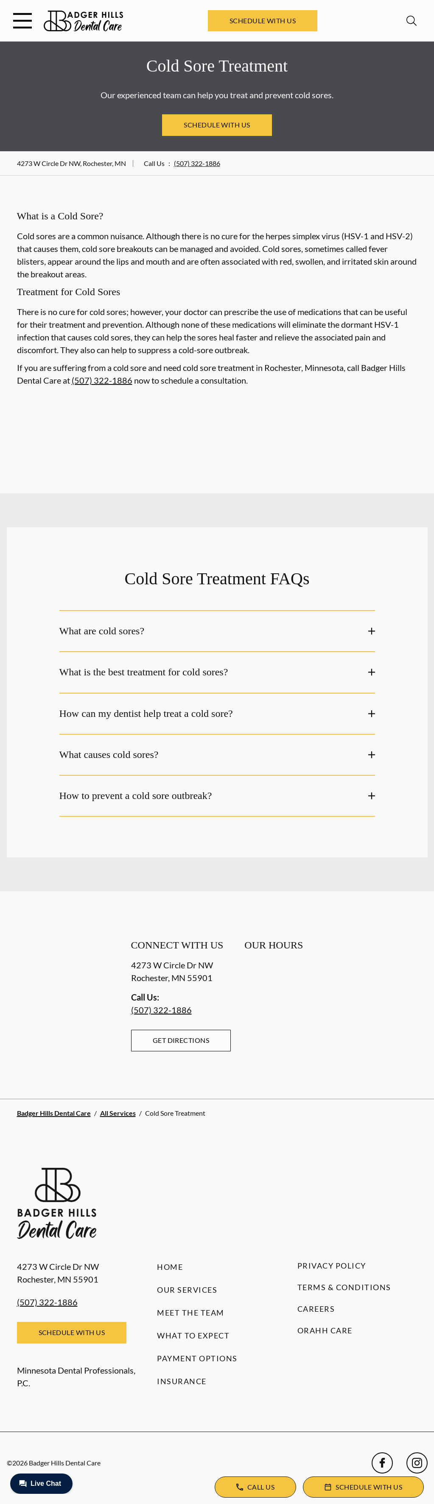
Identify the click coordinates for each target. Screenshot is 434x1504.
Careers (316, 1308)
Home (170, 1267)
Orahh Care (325, 1330)
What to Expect (193, 1335)
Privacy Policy (331, 1265)
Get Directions (181, 1040)
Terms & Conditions (344, 1287)
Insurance (182, 1381)
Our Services (187, 1289)
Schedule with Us (263, 21)
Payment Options (197, 1358)
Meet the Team (190, 1312)
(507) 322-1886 (197, 163)
